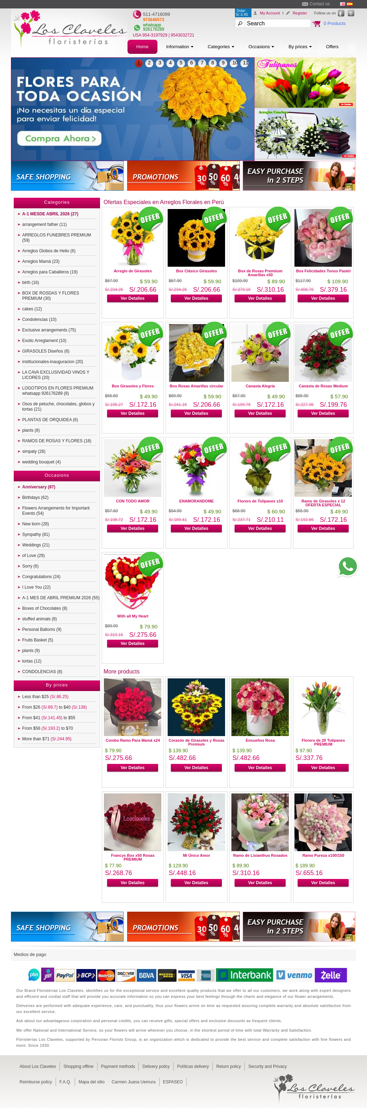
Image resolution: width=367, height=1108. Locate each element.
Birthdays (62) (35, 497)
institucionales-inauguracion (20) (52, 361)
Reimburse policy (36, 1081)
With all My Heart (133, 616)
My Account (270, 13)
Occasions (262, 46)
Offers (332, 46)
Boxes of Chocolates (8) (44, 608)
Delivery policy (155, 1066)
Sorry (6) (30, 566)
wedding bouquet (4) (41, 462)
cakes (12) (32, 308)
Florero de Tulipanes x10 (260, 501)
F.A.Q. (65, 1081)
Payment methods (118, 1066)
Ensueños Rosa (260, 740)
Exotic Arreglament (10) (44, 340)
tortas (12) (32, 661)
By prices (300, 46)
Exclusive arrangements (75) (49, 330)
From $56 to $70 (47, 728)
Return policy (228, 1066)
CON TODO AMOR (132, 501)
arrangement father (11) (44, 224)
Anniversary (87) (38, 487)
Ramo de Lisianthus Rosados (260, 855)
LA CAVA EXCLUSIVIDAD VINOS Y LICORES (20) (55, 375)
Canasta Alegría (260, 386)
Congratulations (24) (41, 576)
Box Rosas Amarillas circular (196, 386)
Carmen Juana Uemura (134, 1081)
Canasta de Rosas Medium (323, 386)
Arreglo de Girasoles (133, 271)
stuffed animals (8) (39, 618)
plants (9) (31, 650)
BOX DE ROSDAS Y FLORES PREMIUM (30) (50, 296)
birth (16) (30, 282)
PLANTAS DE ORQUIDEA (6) (50, 419)
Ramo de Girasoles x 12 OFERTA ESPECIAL (323, 503)
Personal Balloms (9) (41, 629)
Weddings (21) (36, 545)
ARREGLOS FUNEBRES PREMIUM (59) (56, 238)
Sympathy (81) (36, 534)
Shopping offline (78, 1066)
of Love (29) (33, 555)
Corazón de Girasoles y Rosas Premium (196, 742)
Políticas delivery (193, 1066)
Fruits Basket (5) (37, 640)
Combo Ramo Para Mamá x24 (133, 740)
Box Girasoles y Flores (133, 386)
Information (180, 46)
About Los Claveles (38, 1066)
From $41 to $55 (48, 717)
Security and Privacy (267, 1066)
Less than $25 (45, 696)
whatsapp (152, 25)
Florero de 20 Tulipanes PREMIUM (323, 742)
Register (300, 13)
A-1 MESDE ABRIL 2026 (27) (50, 213)
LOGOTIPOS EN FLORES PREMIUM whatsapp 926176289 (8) (57, 391)
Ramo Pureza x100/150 (323, 855)
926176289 (153, 29)
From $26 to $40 (54, 707)
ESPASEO (173, 1081)
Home (142, 46)
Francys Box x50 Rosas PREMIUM (133, 857)
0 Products (335, 23)
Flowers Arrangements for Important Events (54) (55, 511)
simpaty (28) (33, 451)
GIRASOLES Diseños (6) (45, 351)
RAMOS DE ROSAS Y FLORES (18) (56, 440)
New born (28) (35, 523)
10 (235, 62)
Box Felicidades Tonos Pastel (323, 271)
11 (246, 62)
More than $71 (46, 738)
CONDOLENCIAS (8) (42, 671)
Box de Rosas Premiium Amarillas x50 (260, 273)
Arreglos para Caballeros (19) (49, 272)
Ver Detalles (132, 298)
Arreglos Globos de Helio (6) (48, 250)
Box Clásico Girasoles (196, 271)
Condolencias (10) (39, 319)
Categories (221, 46)
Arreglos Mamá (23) (41, 261)
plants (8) (31, 430)
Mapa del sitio (92, 1081)
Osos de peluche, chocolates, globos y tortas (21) (58, 406)
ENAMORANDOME (196, 501)
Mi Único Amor (196, 855)
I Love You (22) (36, 587)
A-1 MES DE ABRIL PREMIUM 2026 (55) (61, 597)
